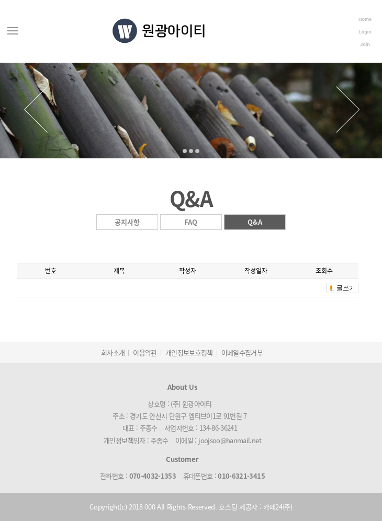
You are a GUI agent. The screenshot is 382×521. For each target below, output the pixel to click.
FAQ (190, 222)
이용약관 (144, 352)
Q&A (255, 222)
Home (365, 19)
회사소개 (113, 352)
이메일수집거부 (242, 352)
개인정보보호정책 (189, 352)
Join (365, 44)
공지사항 (127, 222)
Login (365, 31)
